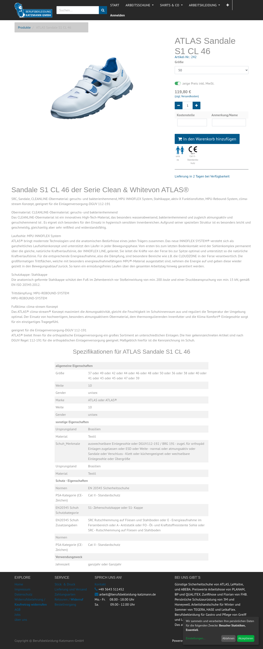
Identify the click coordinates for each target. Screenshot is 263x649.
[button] (227, 5)
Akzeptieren (245, 638)
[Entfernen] (178, 105)
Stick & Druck (65, 584)
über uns (21, 619)
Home (19, 584)
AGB (17, 609)
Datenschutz (23, 594)
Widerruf (77, 599)
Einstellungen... (195, 638)
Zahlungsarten (65, 594)
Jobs (18, 614)
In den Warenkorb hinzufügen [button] (207, 139)
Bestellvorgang (65, 604)
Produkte (24, 27)
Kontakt (100, 584)
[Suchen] (103, 10)
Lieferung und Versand (71, 589)
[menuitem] (114, 5)
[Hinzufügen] (196, 105)
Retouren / (62, 599)
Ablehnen (228, 638)
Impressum (22, 589)
